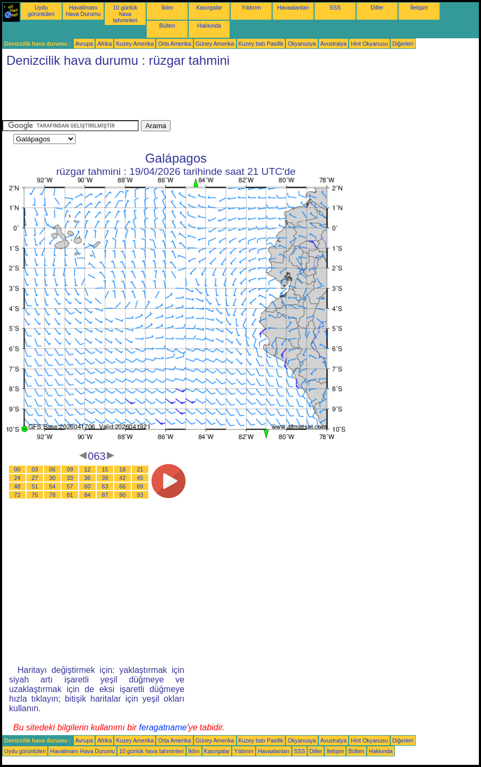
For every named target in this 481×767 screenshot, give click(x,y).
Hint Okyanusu (369, 43)
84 (88, 495)
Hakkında (209, 25)
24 (17, 478)
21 (140, 469)
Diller (376, 7)
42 (123, 478)
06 (52, 469)
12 (88, 469)
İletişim (419, 7)
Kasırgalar (209, 7)
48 (17, 486)
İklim (167, 7)
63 (105, 486)
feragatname (163, 727)
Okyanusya (302, 43)
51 (35, 486)
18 (123, 469)
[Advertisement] (195, 96)
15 (105, 469)
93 (140, 495)
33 (70, 478)
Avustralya (333, 43)
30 (52, 478)
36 (88, 478)
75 (35, 495)
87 (105, 495)
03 (35, 469)
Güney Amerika (215, 43)
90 (123, 495)
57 (70, 486)
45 (140, 478)
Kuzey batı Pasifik (261, 43)
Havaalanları (293, 7)
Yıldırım (251, 7)
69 (140, 486)
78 (52, 495)
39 (105, 478)
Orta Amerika (174, 43)
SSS (335, 7)
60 (88, 486)
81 (70, 495)
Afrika (104, 43)
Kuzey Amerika (135, 43)
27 (35, 478)
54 (52, 486)
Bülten (167, 25)
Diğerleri (403, 43)
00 (17, 469)
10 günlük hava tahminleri (125, 13)
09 (70, 469)
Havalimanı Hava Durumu (83, 10)
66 (123, 486)
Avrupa (84, 43)
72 (17, 495)
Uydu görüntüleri (41, 10)
